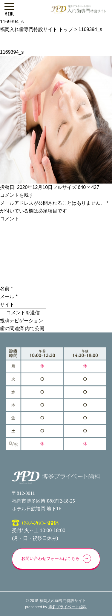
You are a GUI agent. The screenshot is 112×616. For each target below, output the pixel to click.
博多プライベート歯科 (67, 607)
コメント (9, 218)
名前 (6, 288)
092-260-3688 (40, 523)
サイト (7, 304)
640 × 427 (88, 187)
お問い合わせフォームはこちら (50, 558)
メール (9, 296)
